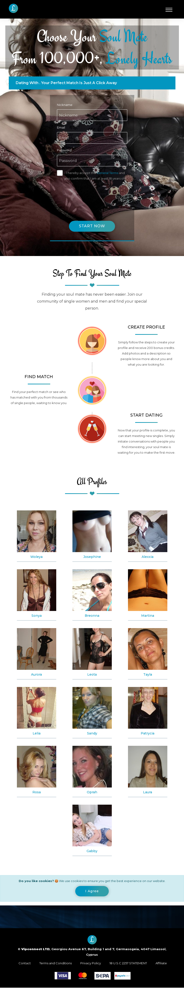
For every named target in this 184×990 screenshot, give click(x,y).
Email (61, 127)
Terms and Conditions (55, 965)
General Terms (107, 173)
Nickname (64, 105)
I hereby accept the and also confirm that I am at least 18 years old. (95, 175)
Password (64, 150)
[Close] (92, 893)
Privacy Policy (90, 965)
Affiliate (161, 965)
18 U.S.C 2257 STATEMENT (128, 965)
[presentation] (92, 196)
